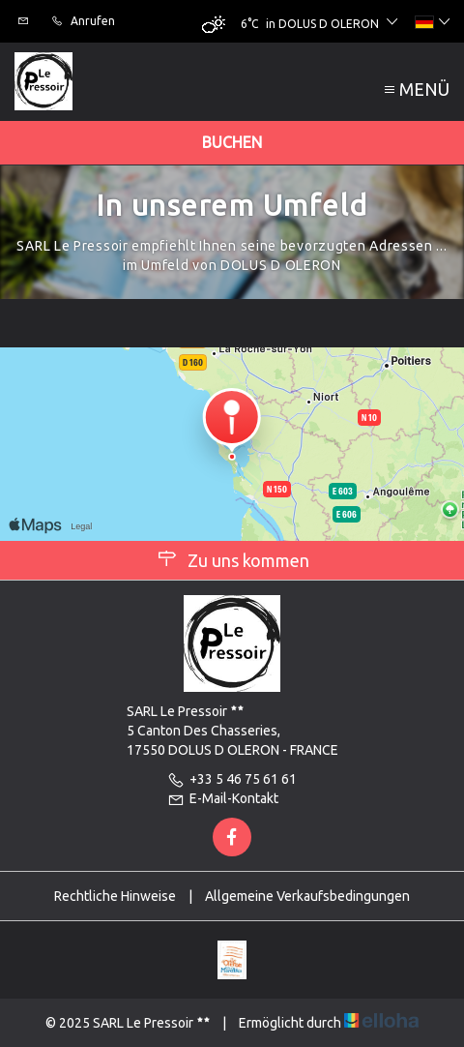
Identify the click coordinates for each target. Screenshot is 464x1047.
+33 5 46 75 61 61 (232, 779)
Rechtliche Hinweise (115, 896)
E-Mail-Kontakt (222, 798)
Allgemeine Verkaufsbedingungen (307, 896)
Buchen (232, 142)
